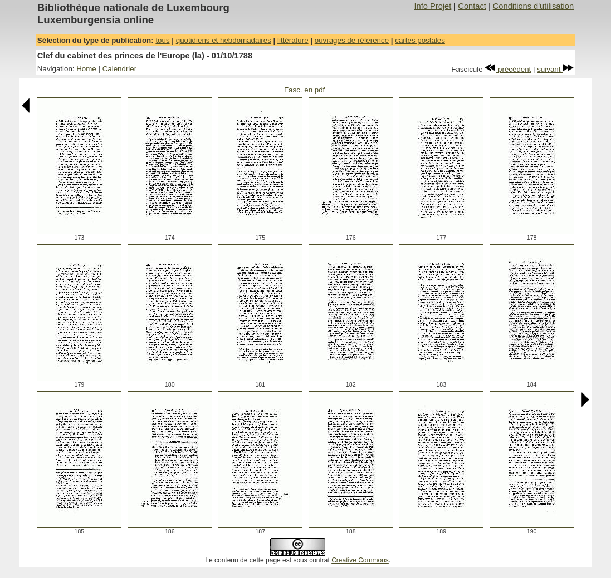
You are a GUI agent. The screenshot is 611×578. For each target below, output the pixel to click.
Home (86, 69)
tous (162, 40)
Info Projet (433, 6)
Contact (472, 6)
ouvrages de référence (352, 40)
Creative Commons (360, 560)
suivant (555, 69)
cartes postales (420, 40)
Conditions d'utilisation (533, 6)
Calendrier (119, 69)
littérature (293, 40)
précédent (508, 69)
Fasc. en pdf (304, 90)
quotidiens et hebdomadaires (223, 40)
